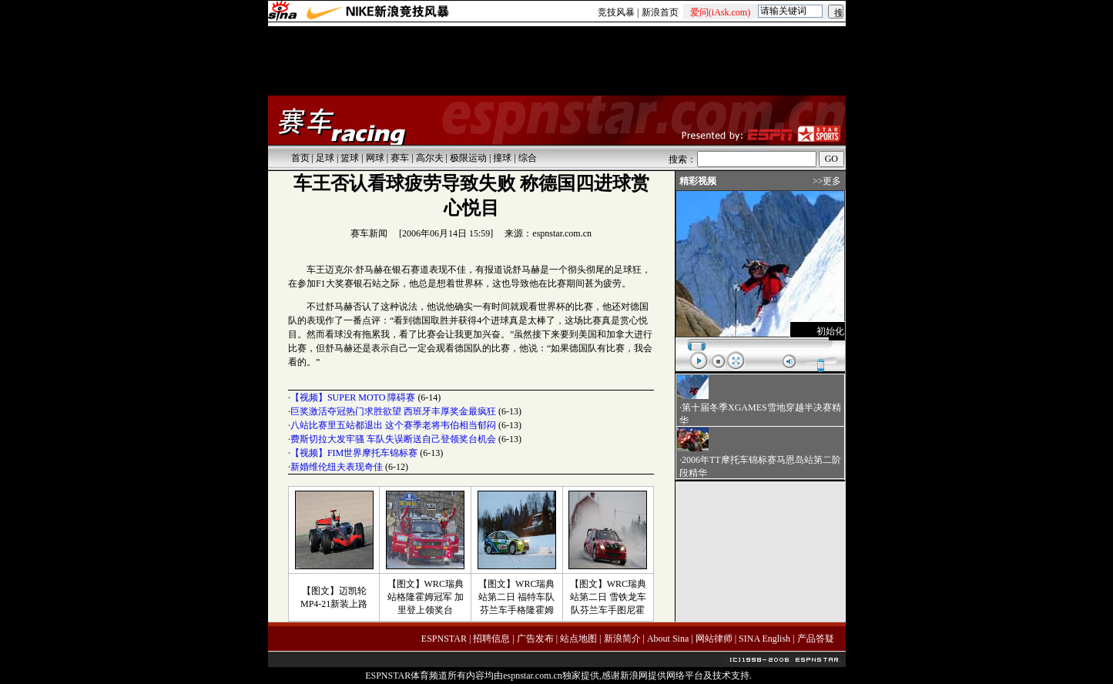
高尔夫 (430, 158)
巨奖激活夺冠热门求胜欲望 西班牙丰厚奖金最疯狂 (393, 411)
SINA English (764, 638)
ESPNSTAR (444, 638)
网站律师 (714, 638)
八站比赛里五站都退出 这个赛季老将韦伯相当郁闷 (393, 425)
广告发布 (535, 638)
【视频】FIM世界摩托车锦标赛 (353, 453)
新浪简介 (622, 638)
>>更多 (827, 181)
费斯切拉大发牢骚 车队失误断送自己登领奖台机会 (393, 439)
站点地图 (578, 638)
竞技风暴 (616, 12)
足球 (325, 158)
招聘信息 (491, 638)
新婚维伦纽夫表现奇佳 (336, 466)
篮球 (349, 158)
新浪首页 (660, 12)
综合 (527, 158)
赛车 (400, 158)
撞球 (502, 158)
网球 (375, 158)
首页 (300, 158)
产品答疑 (815, 638)
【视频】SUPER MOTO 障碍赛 (352, 397)
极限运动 (468, 158)
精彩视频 (697, 181)
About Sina (668, 638)
